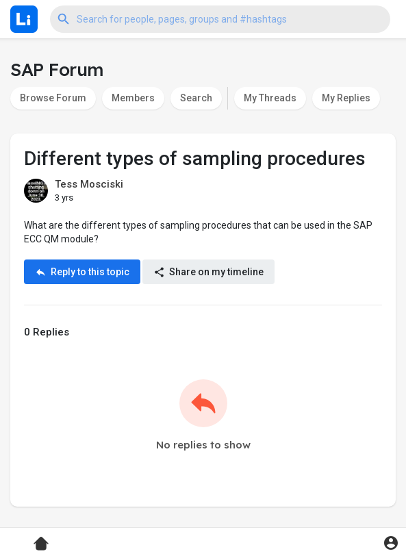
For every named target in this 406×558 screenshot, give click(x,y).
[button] (220, 19)
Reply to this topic (82, 272)
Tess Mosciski (89, 184)
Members (133, 97)
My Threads (270, 97)
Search (196, 97)
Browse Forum (53, 97)
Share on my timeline (208, 272)
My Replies (346, 97)
